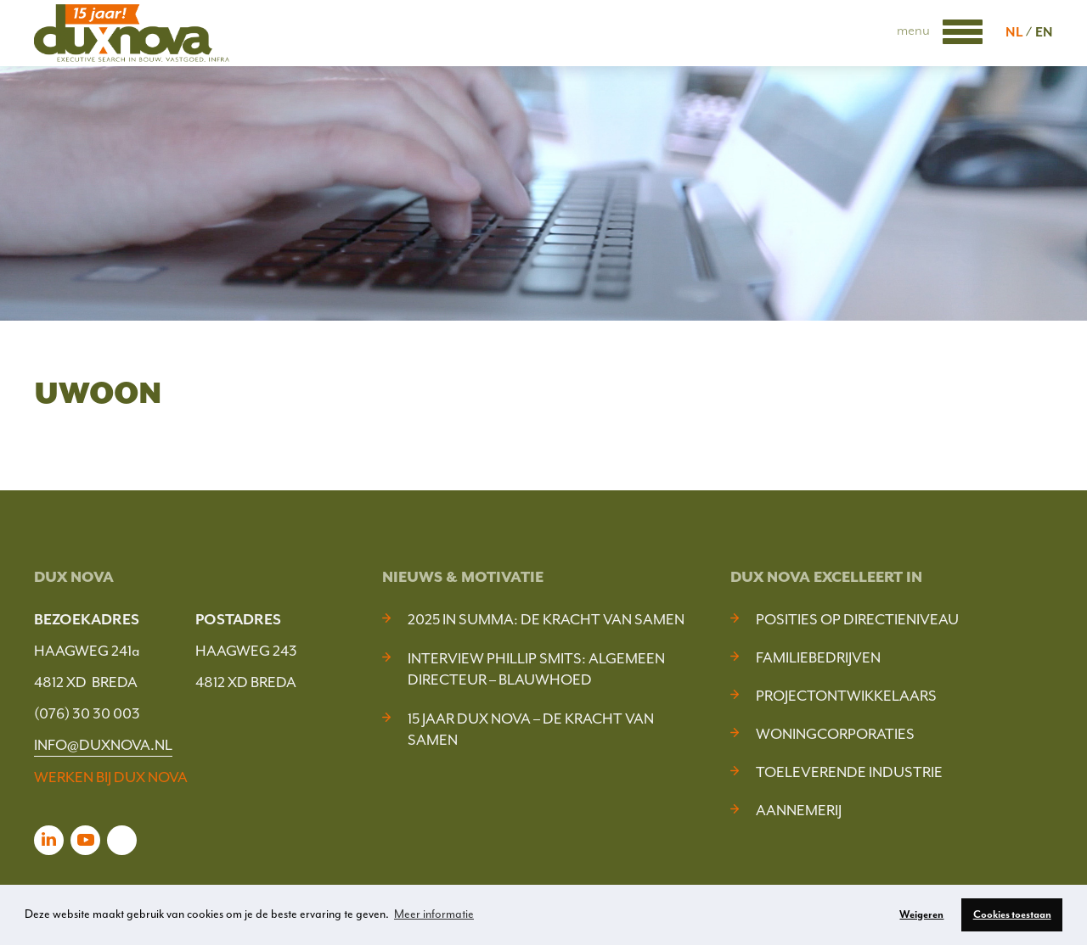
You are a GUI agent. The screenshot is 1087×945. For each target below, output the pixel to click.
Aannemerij (799, 810)
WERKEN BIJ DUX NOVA (111, 777)
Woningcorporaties (835, 733)
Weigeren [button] (921, 914)
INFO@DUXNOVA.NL (103, 744)
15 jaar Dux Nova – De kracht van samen (531, 729)
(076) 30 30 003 (87, 713)
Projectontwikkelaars (846, 695)
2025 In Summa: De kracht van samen (546, 619)
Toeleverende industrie (849, 772)
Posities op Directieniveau (857, 619)
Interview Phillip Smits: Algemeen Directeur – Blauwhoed (536, 669)
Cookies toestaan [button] (1012, 914)
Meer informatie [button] (434, 914)
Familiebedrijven (818, 657)
